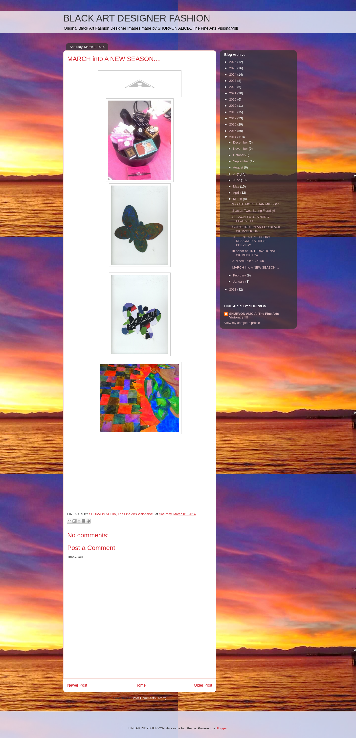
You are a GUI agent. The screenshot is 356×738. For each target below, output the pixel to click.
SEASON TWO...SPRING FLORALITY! (250, 219)
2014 (233, 137)
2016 (233, 124)
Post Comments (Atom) (149, 698)
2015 (233, 131)
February (240, 275)
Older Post (203, 685)
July (236, 174)
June (237, 180)
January (239, 281)
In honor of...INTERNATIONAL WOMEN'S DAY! (254, 253)
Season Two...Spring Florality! (253, 210)
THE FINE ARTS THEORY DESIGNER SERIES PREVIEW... (251, 241)
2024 (233, 74)
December (241, 142)
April (237, 192)
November (241, 148)
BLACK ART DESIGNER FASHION (136, 18)
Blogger (221, 728)
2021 (233, 93)
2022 (233, 87)
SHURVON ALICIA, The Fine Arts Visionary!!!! (254, 315)
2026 (233, 62)
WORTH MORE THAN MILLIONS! (256, 204)
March (238, 199)
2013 (233, 289)
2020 (233, 99)
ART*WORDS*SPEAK (248, 261)
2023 (233, 81)
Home (140, 685)
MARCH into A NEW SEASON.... (255, 267)
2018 (233, 112)
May (236, 186)
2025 (233, 68)
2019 (233, 105)
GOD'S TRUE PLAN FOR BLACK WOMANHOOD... (256, 229)
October (239, 155)
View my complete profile (242, 323)
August (238, 167)
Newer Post (77, 685)
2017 (233, 118)
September (241, 161)
